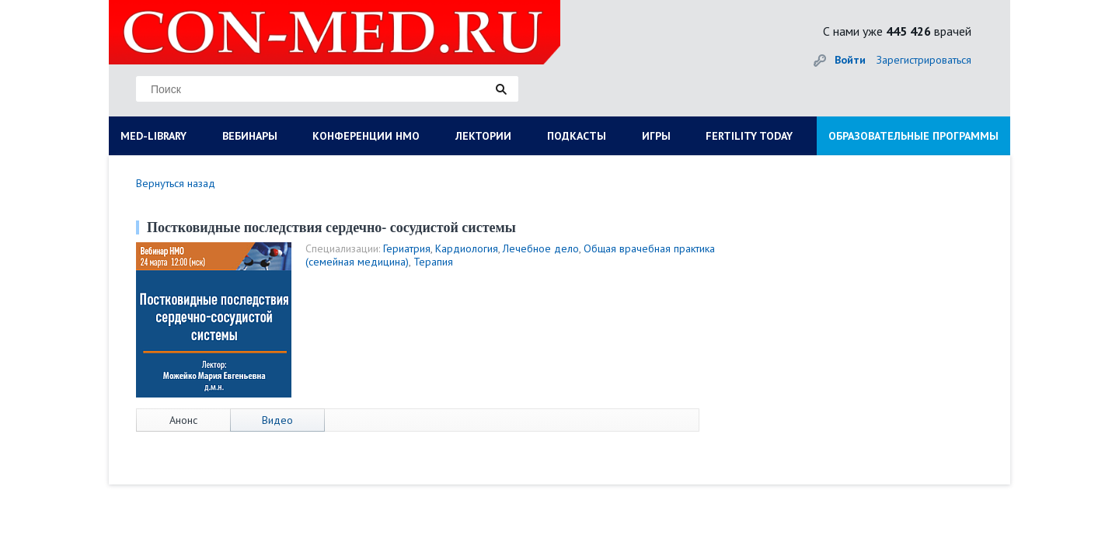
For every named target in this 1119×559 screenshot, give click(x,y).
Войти (850, 59)
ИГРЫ (656, 136)
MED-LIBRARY (153, 136)
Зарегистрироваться (924, 60)
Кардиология (466, 248)
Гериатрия (407, 248)
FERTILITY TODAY (749, 136)
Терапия (433, 262)
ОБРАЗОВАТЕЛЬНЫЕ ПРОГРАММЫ (913, 136)
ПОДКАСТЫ (576, 136)
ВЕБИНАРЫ (249, 136)
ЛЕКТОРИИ (483, 136)
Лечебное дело (541, 248)
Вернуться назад (175, 183)
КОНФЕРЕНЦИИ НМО (366, 136)
